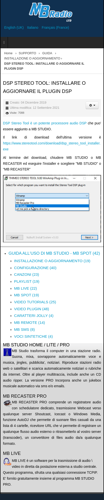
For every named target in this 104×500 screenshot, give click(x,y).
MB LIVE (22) (25, 288)
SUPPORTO (27, 53)
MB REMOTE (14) (29, 322)
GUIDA (47, 53)
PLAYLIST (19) (26, 281)
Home (8, 53)
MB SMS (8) (24, 329)
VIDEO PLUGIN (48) (31, 309)
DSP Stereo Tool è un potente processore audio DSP (44, 123)
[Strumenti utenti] (92, 105)
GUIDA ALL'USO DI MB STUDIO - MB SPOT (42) (54, 253)
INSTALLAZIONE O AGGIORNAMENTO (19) (52, 261)
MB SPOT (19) (26, 295)
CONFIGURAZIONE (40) (35, 268)
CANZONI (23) (26, 274)
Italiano (33, 27)
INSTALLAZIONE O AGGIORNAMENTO (32, 58)
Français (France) (55, 27)
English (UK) (14, 27)
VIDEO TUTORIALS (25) (35, 302)
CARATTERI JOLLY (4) (33, 315)
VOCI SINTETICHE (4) (33, 336)
